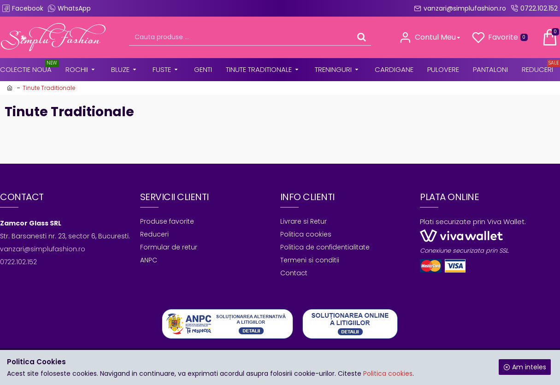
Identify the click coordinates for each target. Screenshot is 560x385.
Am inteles (529, 367)
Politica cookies (388, 373)
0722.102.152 (18, 262)
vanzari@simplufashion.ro (42, 249)
